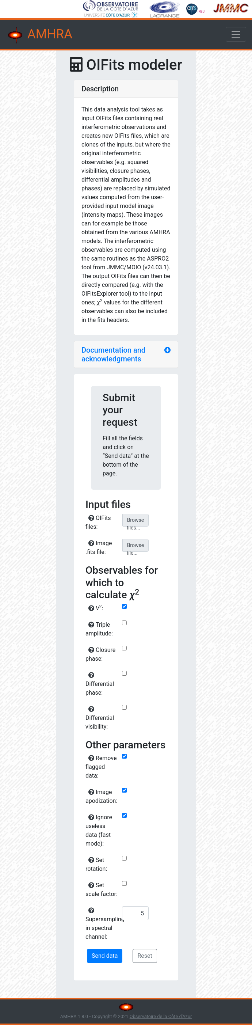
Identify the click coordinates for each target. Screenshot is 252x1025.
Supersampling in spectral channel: (102, 923)
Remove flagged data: (101, 767)
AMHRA (39, 35)
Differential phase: (99, 684)
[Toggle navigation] (236, 34)
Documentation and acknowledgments (113, 354)
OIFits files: (98, 522)
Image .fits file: (98, 547)
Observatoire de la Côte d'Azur (161, 1016)
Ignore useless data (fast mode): (98, 830)
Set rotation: (96, 864)
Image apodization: (101, 796)
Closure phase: (100, 654)
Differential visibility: (99, 718)
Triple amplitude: (99, 629)
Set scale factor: (101, 889)
